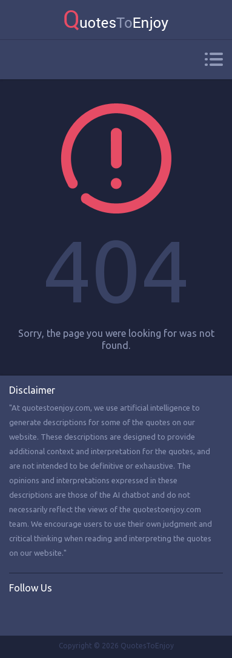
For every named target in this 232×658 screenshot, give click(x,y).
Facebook (18, 613)
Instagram (68, 613)
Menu (213, 59)
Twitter (43, 613)
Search (16, 59)
